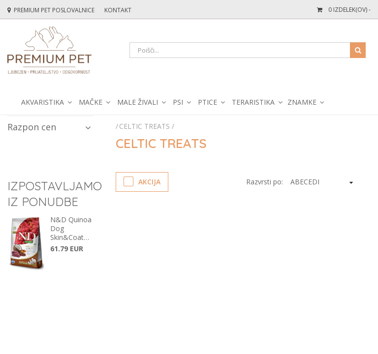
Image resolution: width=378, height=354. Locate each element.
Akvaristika (42, 102)
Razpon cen (49, 127)
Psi (178, 102)
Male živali (137, 102)
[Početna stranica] (118, 126)
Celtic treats (144, 126)
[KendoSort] (321, 182)
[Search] (247, 50)
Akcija (142, 181)
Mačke (90, 102)
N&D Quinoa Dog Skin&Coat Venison (71, 228)
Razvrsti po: (264, 181)
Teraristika (253, 102)
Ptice (207, 102)
